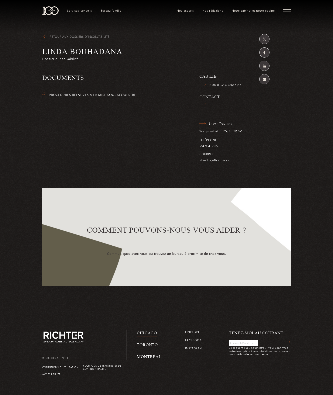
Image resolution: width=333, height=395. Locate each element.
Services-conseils (79, 10)
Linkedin (192, 332)
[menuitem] (79, 10)
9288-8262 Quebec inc (225, 85)
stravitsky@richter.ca (214, 160)
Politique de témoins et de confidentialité (102, 367)
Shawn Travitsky (220, 123)
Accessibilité (51, 374)
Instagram (193, 348)
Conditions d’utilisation (60, 367)
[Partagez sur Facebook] (264, 52)
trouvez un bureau (168, 254)
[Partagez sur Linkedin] (264, 66)
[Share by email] (264, 79)
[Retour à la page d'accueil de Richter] (63, 337)
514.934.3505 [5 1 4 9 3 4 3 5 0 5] (208, 146)
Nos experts (185, 10)
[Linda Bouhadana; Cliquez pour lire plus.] (166, 56)
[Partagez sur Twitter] (264, 39)
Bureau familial (111, 10)
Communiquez (118, 254)
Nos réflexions (212, 10)
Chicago (147, 332)
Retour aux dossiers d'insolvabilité (79, 37)
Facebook (193, 340)
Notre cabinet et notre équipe (253, 10)
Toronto (147, 344)
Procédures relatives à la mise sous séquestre (92, 95)
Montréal (149, 356)
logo (149, 8)
